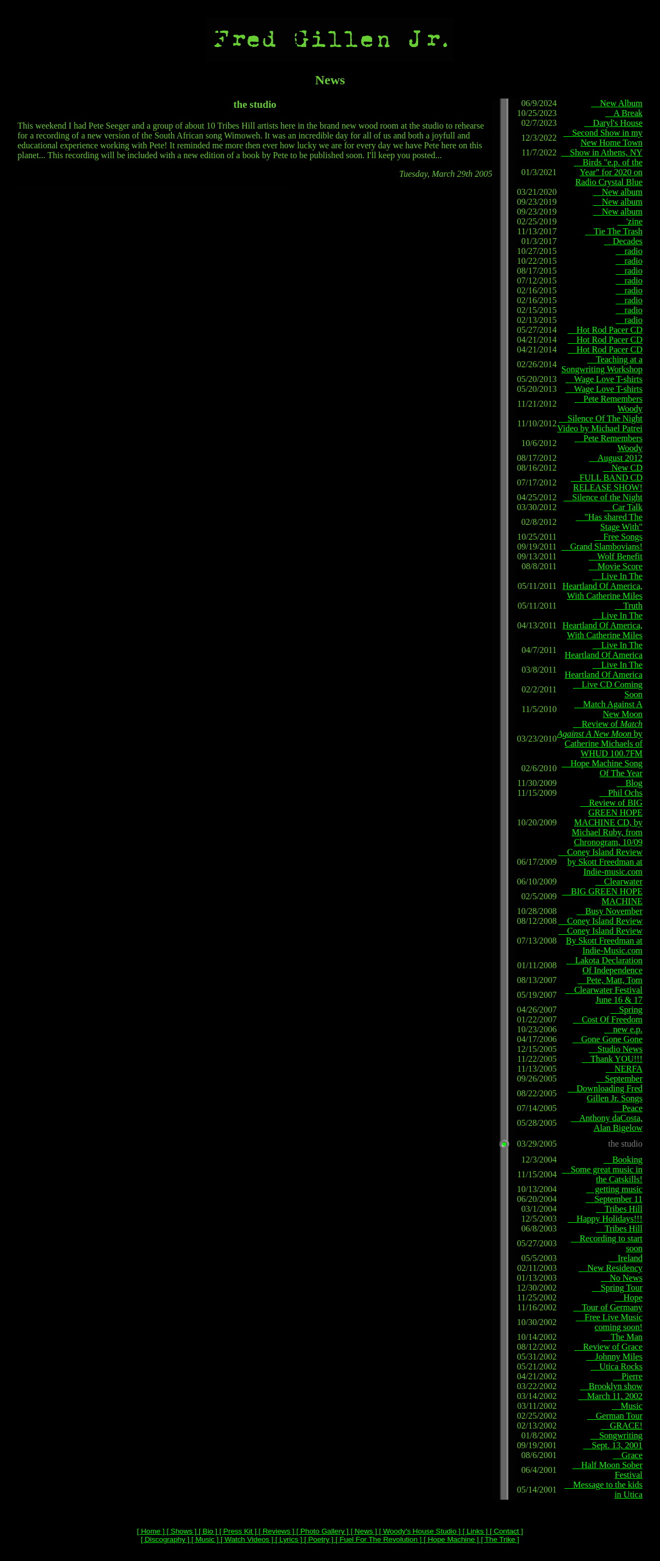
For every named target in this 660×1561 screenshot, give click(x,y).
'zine (629, 221)
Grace (627, 1455)
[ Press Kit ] (237, 1531)
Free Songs (618, 536)
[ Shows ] (181, 1531)
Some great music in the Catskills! (602, 1174)
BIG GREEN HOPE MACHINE (602, 896)
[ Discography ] (165, 1539)
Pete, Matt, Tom (609, 980)
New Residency (610, 1268)
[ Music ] (203, 1539)
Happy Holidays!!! (605, 1218)
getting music (614, 1189)
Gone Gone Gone (607, 1039)
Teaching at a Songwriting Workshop (601, 364)
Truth (628, 605)
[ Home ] (150, 1531)
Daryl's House (613, 123)
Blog (629, 783)
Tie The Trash (613, 231)
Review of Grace (608, 1346)
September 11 (614, 1199)
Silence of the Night (603, 497)
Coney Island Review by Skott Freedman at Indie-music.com (600, 861)
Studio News (615, 1049)
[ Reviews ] (275, 1531)
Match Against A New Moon (608, 709)
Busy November (609, 911)
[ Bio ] (206, 1531)
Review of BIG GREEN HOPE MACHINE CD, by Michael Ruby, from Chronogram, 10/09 (607, 822)
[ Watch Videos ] (245, 1539)
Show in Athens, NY (601, 152)
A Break (623, 113)
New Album (616, 103)
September (619, 1078)
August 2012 (615, 457)
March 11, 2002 (610, 1396)
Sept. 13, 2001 (612, 1445)
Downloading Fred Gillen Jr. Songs (605, 1093)
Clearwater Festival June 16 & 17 (603, 994)
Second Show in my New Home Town (603, 137)
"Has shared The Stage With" (609, 521)
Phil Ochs (620, 792)
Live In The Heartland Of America (603, 650)
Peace (627, 1108)
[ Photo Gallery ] (321, 1531)
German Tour (614, 1415)
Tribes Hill (619, 1208)
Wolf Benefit (615, 556)
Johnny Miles (614, 1356)
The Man (622, 1337)
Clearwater (618, 881)
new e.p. (623, 1029)
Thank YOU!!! (612, 1058)
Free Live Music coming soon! (609, 1322)
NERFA (624, 1068)
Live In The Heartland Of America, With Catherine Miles (602, 585)
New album (617, 191)
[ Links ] (474, 1531)
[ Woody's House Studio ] (419, 1531)
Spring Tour (617, 1287)
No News (621, 1277)
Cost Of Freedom (607, 1019)
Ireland (625, 1258)
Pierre (627, 1376)
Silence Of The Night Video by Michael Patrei (599, 423)
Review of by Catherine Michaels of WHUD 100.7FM (599, 738)
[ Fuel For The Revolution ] (377, 1539)
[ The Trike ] (499, 1539)
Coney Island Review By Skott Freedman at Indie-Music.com (600, 940)
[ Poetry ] (317, 1539)
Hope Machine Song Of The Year (601, 768)
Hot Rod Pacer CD (605, 329)
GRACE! (621, 1425)
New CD (622, 467)
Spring (626, 1009)
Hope (628, 1297)
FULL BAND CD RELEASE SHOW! (606, 482)
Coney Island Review (600, 921)
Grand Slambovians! (601, 546)
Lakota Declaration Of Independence (604, 965)
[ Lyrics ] (287, 1539)
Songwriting (616, 1435)
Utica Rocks (616, 1366)
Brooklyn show (611, 1386)
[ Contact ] (505, 1531)
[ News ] (363, 1531)
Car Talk (623, 507)
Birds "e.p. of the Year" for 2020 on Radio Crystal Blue (608, 172)
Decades (623, 241)
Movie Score (615, 566)
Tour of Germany (607, 1307)
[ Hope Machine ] (450, 1539)
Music (627, 1405)
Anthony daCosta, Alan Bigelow (606, 1122)
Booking (623, 1159)
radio (629, 251)
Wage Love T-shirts (603, 379)
